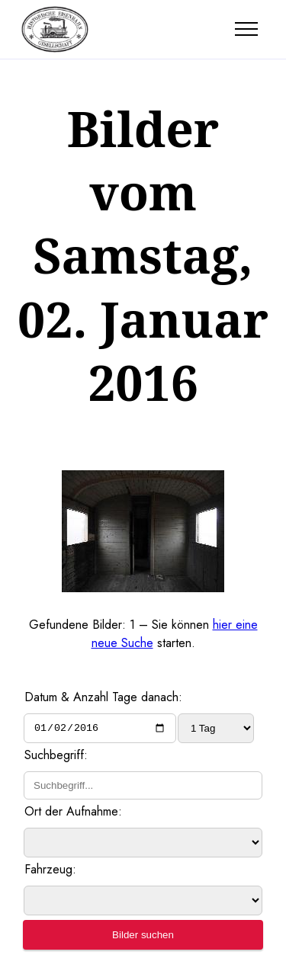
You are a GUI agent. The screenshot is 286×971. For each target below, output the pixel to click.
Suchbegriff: (56, 757)
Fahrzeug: (50, 871)
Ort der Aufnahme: (73, 813)
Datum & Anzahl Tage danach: (103, 697)
